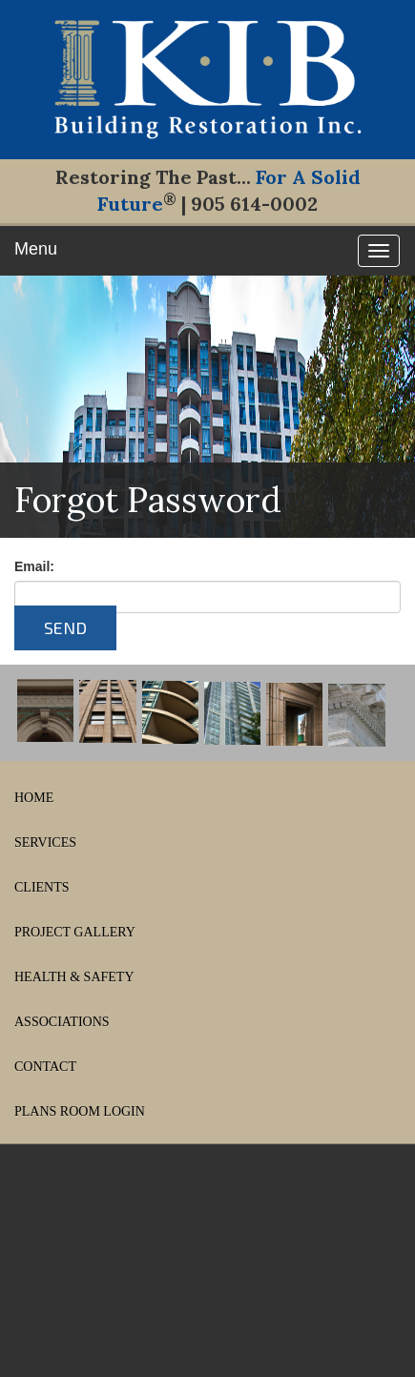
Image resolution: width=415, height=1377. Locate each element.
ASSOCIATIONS (62, 1022)
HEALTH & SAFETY (74, 977)
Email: (34, 566)
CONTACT (45, 1066)
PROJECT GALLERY (74, 932)
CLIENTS (42, 887)
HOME (33, 798)
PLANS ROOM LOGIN (79, 1111)
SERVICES (45, 842)
